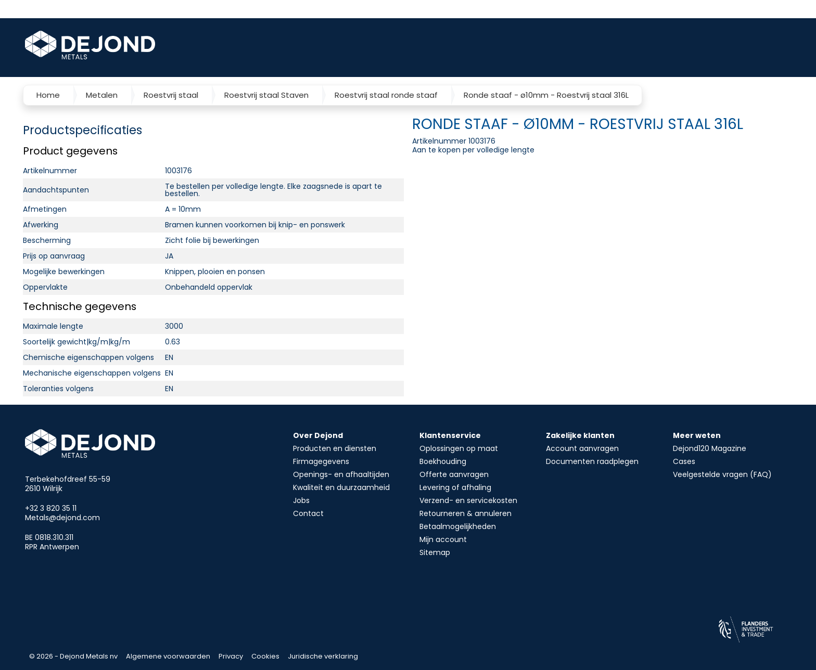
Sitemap (434, 552)
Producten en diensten (334, 448)
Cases (684, 461)
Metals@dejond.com (62, 517)
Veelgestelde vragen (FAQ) (722, 474)
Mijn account (443, 539)
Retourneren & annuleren (465, 513)
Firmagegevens (321, 461)
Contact (308, 513)
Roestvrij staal (171, 94)
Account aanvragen (582, 448)
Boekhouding (442, 461)
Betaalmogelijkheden (457, 526)
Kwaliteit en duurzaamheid (341, 487)
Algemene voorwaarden (168, 656)
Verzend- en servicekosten (468, 500)
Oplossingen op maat (458, 448)
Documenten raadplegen (592, 461)
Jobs (301, 500)
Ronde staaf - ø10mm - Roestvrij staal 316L (546, 94)
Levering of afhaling (455, 487)
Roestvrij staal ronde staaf (386, 94)
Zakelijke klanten (580, 435)
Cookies (265, 656)
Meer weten (697, 435)
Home (48, 94)
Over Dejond (318, 435)
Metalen (102, 94)
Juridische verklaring (323, 656)
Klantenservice (450, 435)
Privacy (231, 656)
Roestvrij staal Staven (266, 94)
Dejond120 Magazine (709, 448)
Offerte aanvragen (454, 474)
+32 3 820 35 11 (50, 508)
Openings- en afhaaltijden (341, 474)
